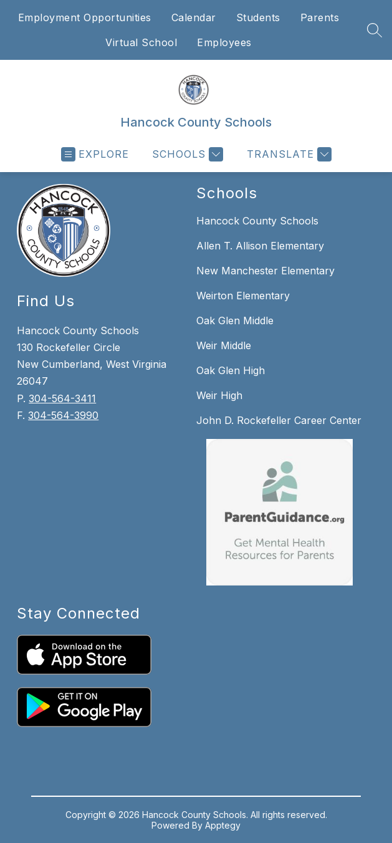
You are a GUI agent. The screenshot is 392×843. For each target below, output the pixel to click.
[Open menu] (95, 154)
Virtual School (141, 42)
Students (258, 17)
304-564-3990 (63, 415)
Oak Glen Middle (235, 320)
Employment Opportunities (84, 17)
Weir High (219, 395)
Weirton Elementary (243, 295)
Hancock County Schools (257, 220)
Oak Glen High (230, 370)
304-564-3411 (62, 398)
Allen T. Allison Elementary (260, 245)
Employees (224, 42)
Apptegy (223, 825)
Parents (320, 17)
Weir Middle (223, 345)
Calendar (193, 17)
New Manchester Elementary (265, 270)
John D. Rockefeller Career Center (278, 420)
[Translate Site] (288, 154)
